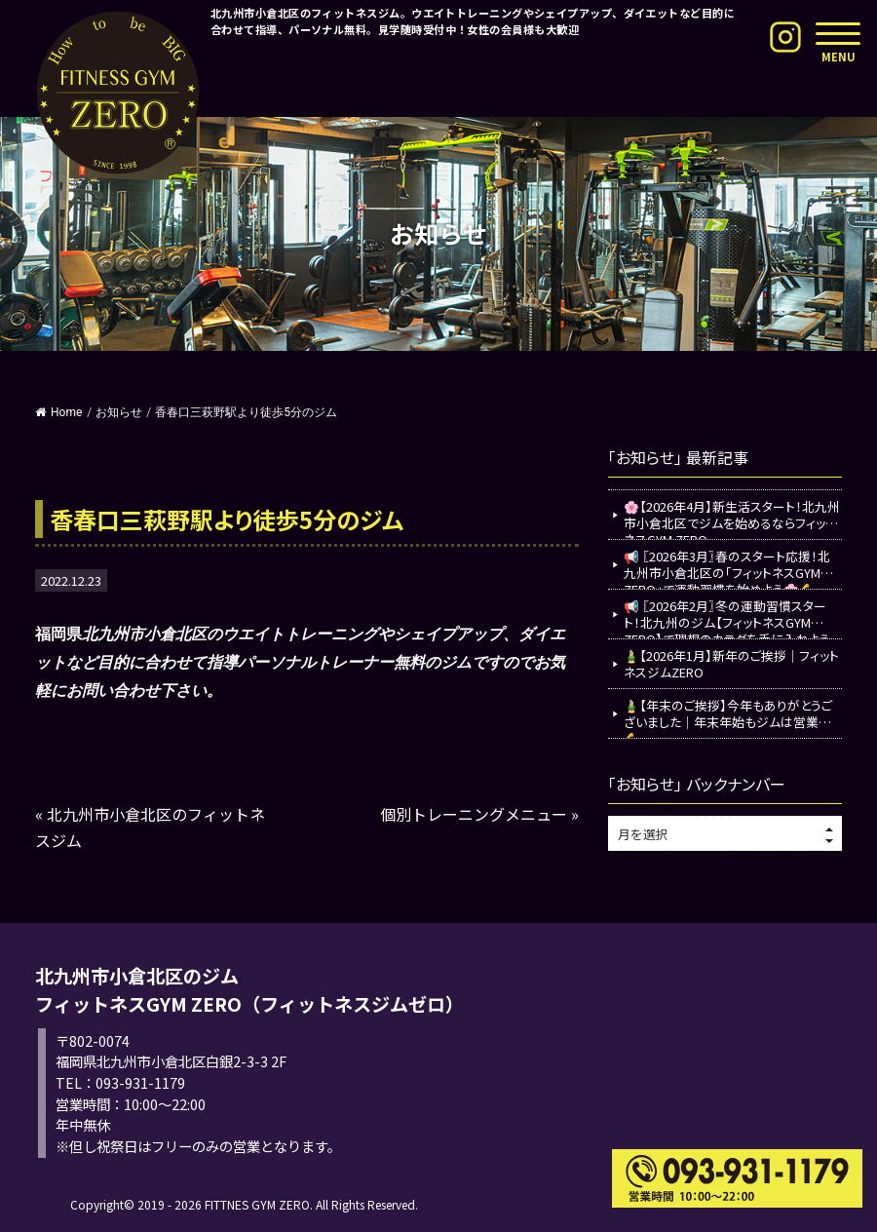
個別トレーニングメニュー (473, 814)
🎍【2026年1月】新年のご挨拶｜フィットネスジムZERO (731, 663)
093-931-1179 (140, 1082)
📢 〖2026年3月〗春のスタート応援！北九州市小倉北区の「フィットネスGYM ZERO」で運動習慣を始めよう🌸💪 (727, 568)
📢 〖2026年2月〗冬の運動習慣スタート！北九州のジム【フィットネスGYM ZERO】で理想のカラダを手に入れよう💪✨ (727, 617)
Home (58, 412)
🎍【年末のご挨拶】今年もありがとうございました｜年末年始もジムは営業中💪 (728, 717)
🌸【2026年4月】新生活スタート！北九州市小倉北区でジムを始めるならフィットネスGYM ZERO (732, 518)
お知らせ (118, 412)
